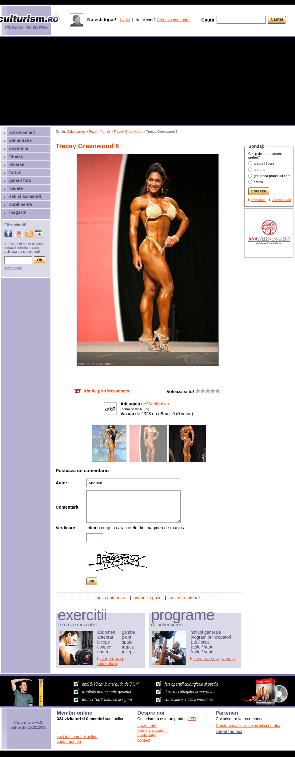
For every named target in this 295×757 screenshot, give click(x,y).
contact (144, 740)
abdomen (106, 632)
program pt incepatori (210, 637)
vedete (16, 188)
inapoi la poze (148, 597)
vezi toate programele (214, 658)
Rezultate (258, 200)
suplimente (20, 204)
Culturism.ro (76, 131)
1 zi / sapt (199, 642)
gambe (128, 632)
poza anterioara (111, 597)
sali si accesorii (25, 196)
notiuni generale (205, 632)
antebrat (105, 637)
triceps (128, 651)
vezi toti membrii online (77, 736)
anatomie (18, 148)
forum (15, 172)
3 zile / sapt (201, 651)
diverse (16, 164)
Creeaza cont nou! (173, 20)
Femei (105, 131)
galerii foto (20, 180)
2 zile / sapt (201, 647)
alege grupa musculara (110, 661)
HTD (192, 718)
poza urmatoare (185, 597)
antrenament (22, 132)
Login (125, 20)
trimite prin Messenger (107, 390)
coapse (104, 647)
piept (126, 637)
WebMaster (158, 403)
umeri (102, 651)
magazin (17, 212)
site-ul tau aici (229, 731)
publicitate (147, 735)
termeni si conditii (153, 730)
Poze (93, 131)
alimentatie (20, 140)
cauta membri (69, 741)
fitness (16, 156)
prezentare (147, 725)
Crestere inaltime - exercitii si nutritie (248, 725)
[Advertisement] (148, 82)
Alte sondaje (281, 200)
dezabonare (13, 268)
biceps (103, 642)
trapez (128, 647)
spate (127, 642)
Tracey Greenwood (128, 131)
